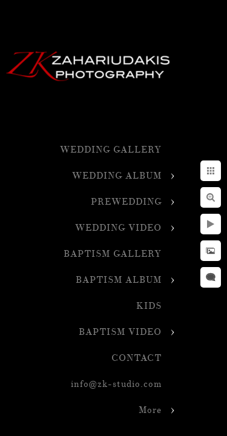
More (150, 410)
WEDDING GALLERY (111, 150)
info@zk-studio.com (116, 384)
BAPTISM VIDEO (120, 332)
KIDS (149, 306)
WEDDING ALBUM (117, 176)
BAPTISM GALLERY (113, 254)
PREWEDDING (126, 202)
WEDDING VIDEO (118, 228)
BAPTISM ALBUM (119, 280)
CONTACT (136, 358)
